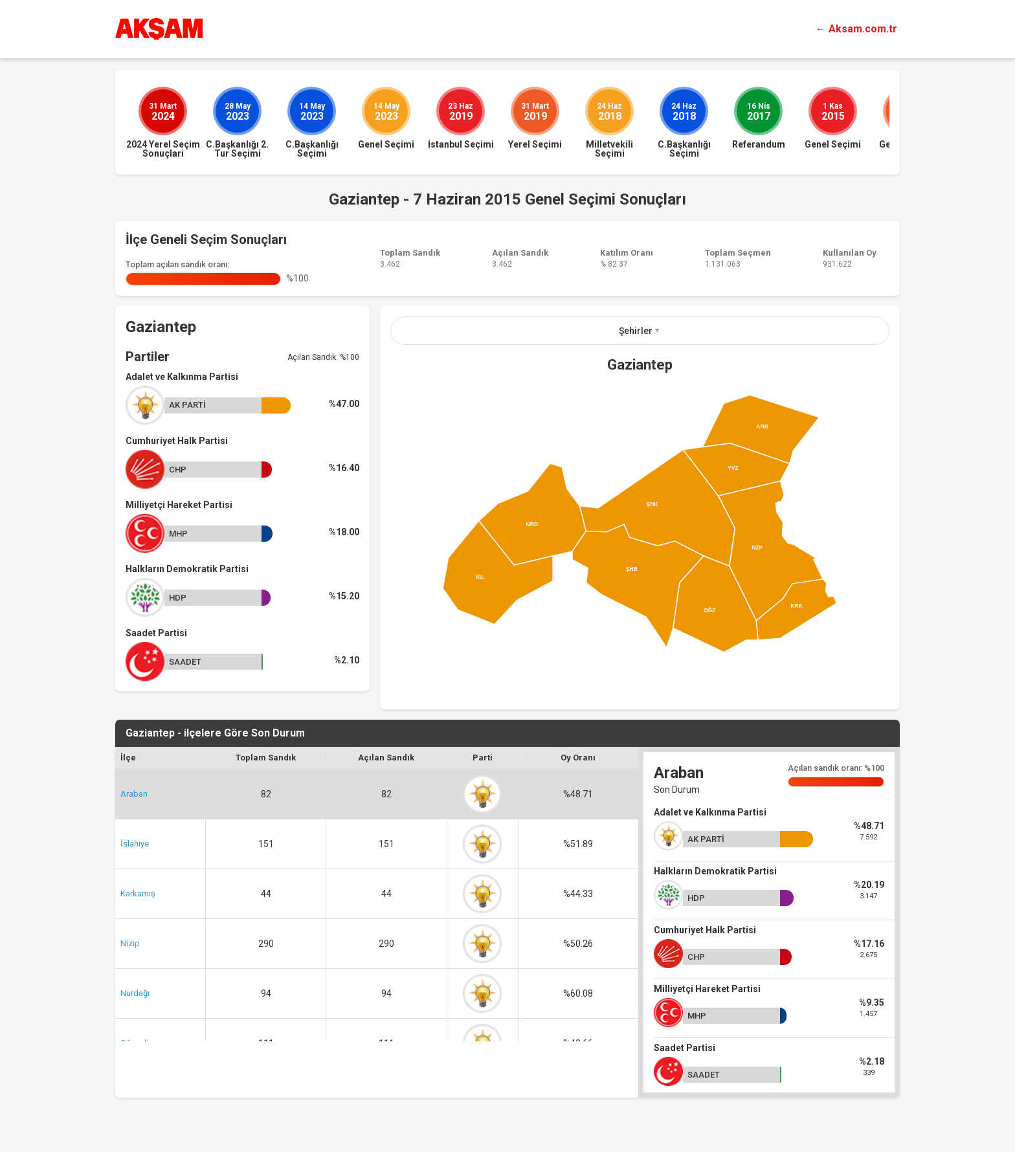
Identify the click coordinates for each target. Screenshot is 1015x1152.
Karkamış (137, 893)
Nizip (130, 943)
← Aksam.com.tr (856, 29)
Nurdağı (135, 993)
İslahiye (134, 843)
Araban (134, 794)
